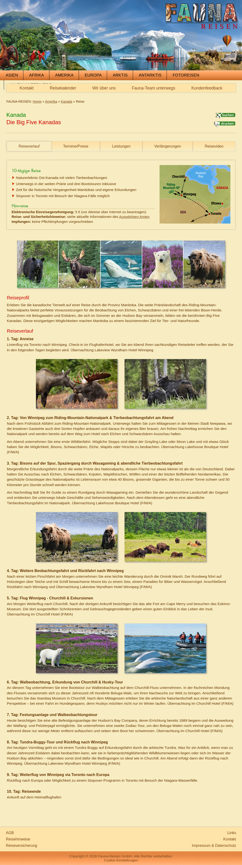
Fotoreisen (186, 75)
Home (37, 101)
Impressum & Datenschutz (214, 846)
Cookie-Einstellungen (121, 860)
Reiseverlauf (29, 146)
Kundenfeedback (206, 88)
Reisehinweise (18, 839)
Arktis (120, 75)
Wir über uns (104, 88)
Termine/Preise (75, 146)
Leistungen (121, 146)
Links (231, 833)
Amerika (64, 75)
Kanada (66, 101)
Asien (12, 75)
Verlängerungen (167, 146)
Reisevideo (214, 146)
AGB (10, 833)
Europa (93, 75)
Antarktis (150, 75)
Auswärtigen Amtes (134, 217)
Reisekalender (63, 88)
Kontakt (27, 88)
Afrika (36, 75)
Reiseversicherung (21, 846)
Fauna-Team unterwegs (153, 88)
